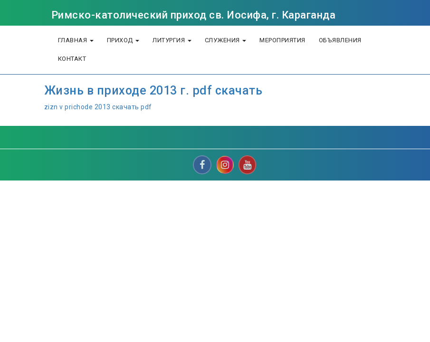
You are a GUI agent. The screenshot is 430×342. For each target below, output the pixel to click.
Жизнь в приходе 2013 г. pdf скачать (153, 90)
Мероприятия (282, 40)
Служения (226, 40)
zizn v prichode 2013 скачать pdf (98, 107)
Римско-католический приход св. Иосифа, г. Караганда (193, 15)
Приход (123, 40)
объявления (340, 40)
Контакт (72, 58)
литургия (172, 40)
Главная (76, 40)
